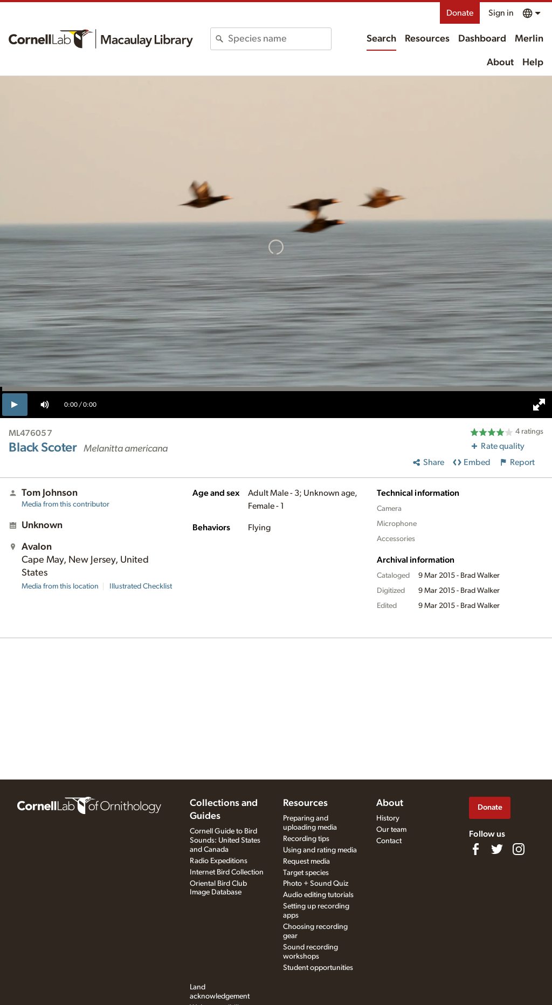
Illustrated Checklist (140, 586)
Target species (306, 873)
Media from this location (60, 586)
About (500, 62)
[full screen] (539, 404)
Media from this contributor (65, 504)
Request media (306, 861)
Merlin (529, 39)
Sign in (501, 13)
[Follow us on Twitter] (497, 849)
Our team (391, 829)
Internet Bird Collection (227, 872)
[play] (14, 404)
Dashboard (482, 39)
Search (381, 39)
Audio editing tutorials (318, 895)
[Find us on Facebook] (475, 849)
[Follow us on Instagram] (518, 849)
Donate (459, 13)
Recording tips (306, 839)
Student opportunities (318, 968)
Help (532, 62)
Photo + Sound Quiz (315, 883)
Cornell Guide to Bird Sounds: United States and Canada (225, 840)
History (387, 818)
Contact (389, 841)
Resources (427, 39)
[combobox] (279, 39)
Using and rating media (320, 850)
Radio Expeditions (218, 861)
